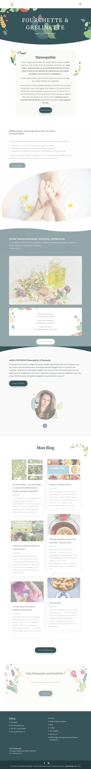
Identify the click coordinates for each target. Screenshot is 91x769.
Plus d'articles (45, 650)
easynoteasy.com (71, 766)
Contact (45, 693)
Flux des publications (17, 725)
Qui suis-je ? (54, 734)
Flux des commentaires (18, 729)
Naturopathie (54, 731)
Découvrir (45, 109)
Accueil (52, 718)
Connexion (14, 722)
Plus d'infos (45, 341)
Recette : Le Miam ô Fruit (59, 488)
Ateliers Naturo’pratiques (58, 721)
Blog (51, 725)
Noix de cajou (54, 600)
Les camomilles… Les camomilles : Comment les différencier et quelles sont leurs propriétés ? (28, 491)
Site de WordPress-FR (17, 732)
